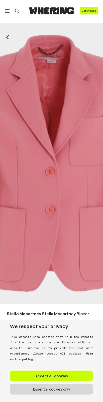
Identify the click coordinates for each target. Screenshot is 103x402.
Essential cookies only (51, 389)
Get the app (89, 10)
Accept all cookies (51, 376)
